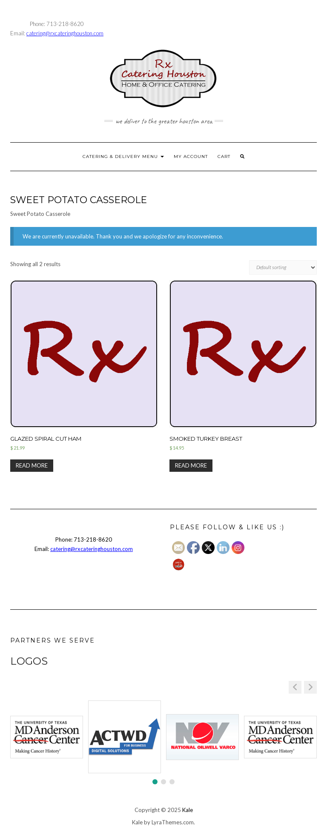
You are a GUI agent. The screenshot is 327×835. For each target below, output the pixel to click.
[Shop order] (283, 267)
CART (224, 156)
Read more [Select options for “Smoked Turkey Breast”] (191, 465)
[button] (310, 687)
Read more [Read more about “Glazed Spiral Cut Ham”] (32, 465)
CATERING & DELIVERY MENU (123, 156)
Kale (187, 809)
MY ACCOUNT (191, 156)
